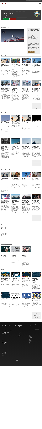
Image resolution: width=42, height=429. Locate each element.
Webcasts (19, 344)
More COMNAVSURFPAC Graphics (36, 315)
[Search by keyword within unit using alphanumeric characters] (12, 24)
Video (19, 337)
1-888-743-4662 (4, 333)
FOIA (30, 333)
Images (19, 336)
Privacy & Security (4, 344)
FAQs (2, 345)
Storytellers (14, 326)
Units (3, 355)
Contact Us (3, 343)
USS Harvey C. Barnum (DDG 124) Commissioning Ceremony (33, 30)
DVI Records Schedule (30, 343)
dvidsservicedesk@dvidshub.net (7, 330)
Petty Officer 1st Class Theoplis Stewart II (35, 91)
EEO (29, 338)
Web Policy (30, 337)
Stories (14, 325)
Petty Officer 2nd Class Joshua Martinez (15, 69)
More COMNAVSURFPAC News (36, 218)
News (19, 338)
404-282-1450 (4, 326)
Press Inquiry (4, 351)
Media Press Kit (4, 353)
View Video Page (31, 51)
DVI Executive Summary (30, 347)
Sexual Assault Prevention (30, 340)
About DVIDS (4, 342)
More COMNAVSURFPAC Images (36, 106)
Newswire (4, 340)
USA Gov (30, 334)
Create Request (4, 352)
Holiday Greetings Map (19, 332)
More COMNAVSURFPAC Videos (36, 163)
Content (20, 335)
